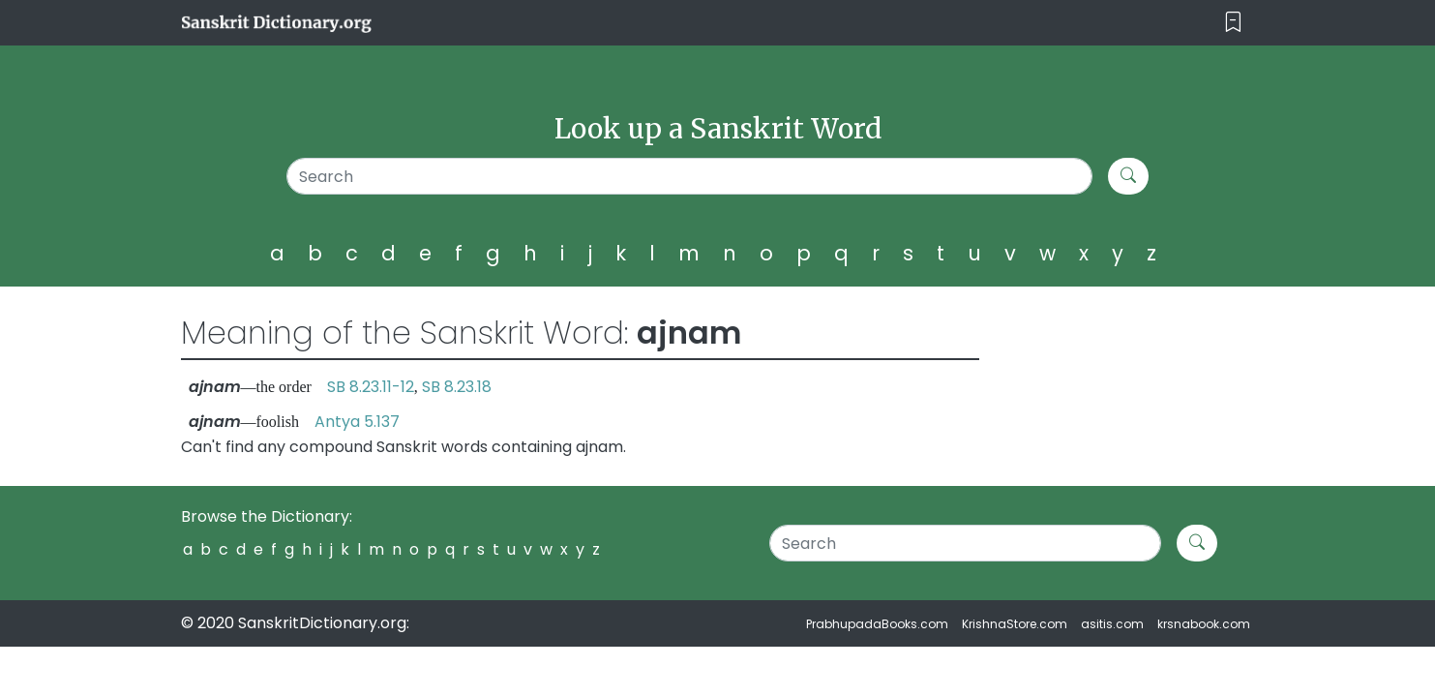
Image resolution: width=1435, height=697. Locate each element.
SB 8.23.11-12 (370, 387)
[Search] (689, 176)
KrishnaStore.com (1014, 624)
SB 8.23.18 (457, 387)
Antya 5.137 (357, 421)
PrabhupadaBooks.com (877, 624)
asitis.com (1112, 624)
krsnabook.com (1203, 624)
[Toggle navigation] (1233, 23)
